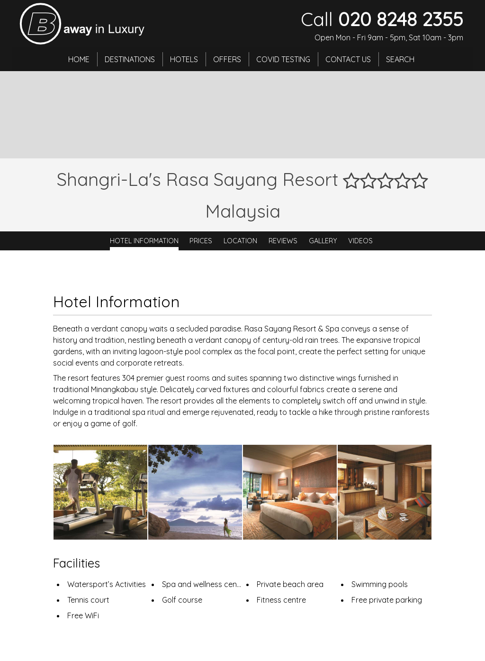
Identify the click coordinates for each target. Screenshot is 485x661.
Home (79, 59)
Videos (360, 241)
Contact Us (348, 59)
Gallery (323, 241)
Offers (227, 59)
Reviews (283, 241)
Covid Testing (283, 59)
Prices (200, 241)
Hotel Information (144, 241)
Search (400, 59)
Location (240, 241)
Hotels (184, 59)
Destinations (130, 59)
